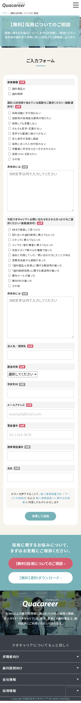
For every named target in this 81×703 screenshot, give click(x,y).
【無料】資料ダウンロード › (40, 579)
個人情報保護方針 (51, 494)
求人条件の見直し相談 (23, 138)
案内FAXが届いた (20, 280)
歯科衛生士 (16, 88)
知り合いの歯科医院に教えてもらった (31, 234)
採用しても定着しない (22, 123)
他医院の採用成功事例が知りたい (29, 118)
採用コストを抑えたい (22, 154)
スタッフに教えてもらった (24, 239)
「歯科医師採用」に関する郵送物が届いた (33, 270)
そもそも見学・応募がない (25, 128)
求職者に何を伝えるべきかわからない (32, 148)
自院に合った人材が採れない (27, 144)
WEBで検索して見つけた (24, 229)
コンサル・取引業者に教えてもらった (30, 245)
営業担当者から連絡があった (27, 260)
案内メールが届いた (21, 275)
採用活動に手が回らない (24, 113)
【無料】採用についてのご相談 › (40, 564)
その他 (14, 159)
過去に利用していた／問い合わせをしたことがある (39, 255)
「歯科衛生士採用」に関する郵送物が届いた (35, 265)
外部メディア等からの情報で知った (30, 250)
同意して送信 (40, 516)
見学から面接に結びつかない (27, 133)
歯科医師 (15, 94)
